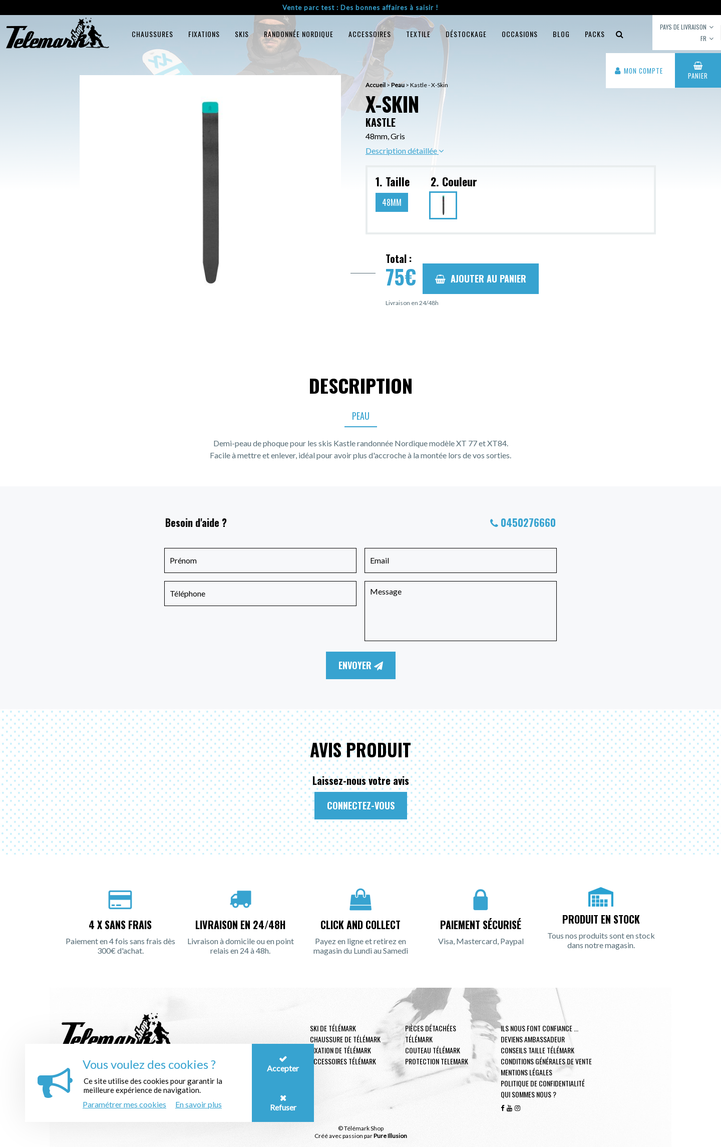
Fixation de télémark (340, 1050)
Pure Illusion (390, 1135)
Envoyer (360, 665)
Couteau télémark (432, 1050)
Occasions (520, 34)
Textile (418, 34)
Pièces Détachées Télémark (430, 1033)
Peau (361, 415)
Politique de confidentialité (543, 1083)
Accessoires (369, 34)
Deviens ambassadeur (533, 1039)
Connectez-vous (361, 805)
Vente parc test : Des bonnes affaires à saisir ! (360, 8)
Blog (561, 34)
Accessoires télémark (343, 1061)
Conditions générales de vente (546, 1061)
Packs (595, 34)
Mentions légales (526, 1072)
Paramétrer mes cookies (124, 1104)
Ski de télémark (333, 1028)
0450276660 (528, 522)
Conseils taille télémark (537, 1050)
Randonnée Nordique (298, 34)
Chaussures (152, 34)
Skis (242, 34)
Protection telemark (436, 1061)
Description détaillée (405, 150)
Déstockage (466, 34)
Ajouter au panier (480, 278)
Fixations (204, 34)
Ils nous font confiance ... (539, 1028)
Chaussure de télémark (345, 1039)
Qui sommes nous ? (528, 1094)
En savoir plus (198, 1104)
